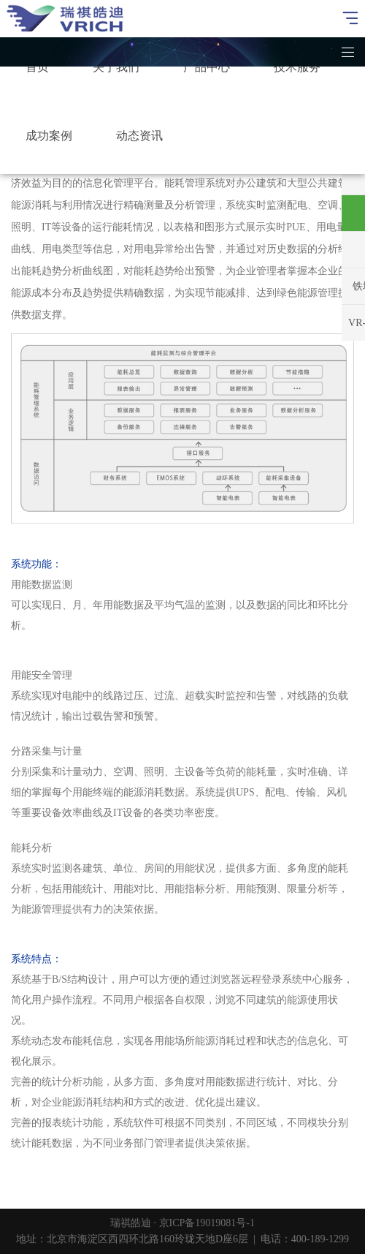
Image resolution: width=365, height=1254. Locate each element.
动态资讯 (139, 135)
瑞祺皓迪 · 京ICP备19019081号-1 (182, 1222)
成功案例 (49, 135)
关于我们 (116, 67)
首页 (37, 67)
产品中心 (206, 67)
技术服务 (297, 67)
